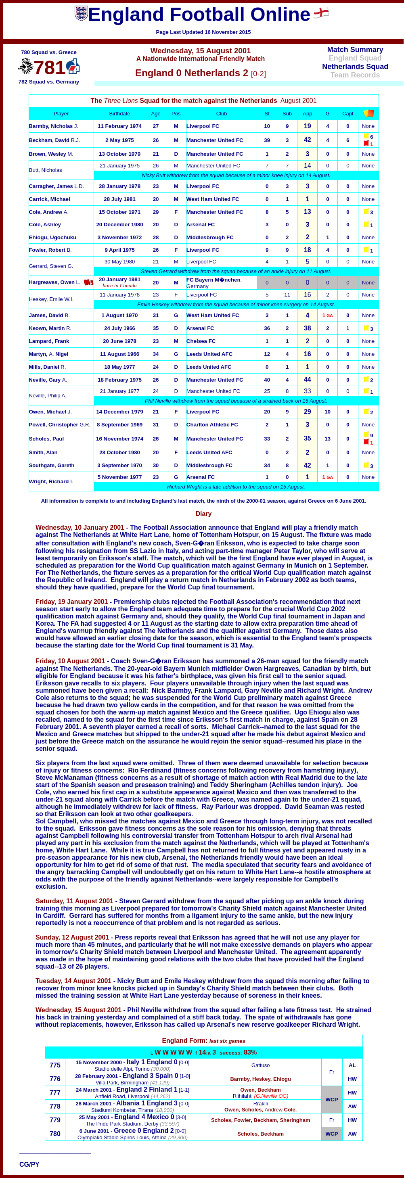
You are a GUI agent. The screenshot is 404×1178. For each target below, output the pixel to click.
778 (55, 1106)
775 (55, 1065)
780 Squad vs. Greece (49, 52)
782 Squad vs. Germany (49, 82)
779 (55, 1120)
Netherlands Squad (355, 67)
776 (55, 1079)
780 (55, 1133)
